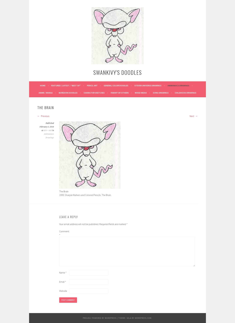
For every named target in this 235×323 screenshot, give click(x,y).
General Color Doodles (116, 85)
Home (42, 85)
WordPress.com (143, 318)
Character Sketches (94, 92)
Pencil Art (92, 85)
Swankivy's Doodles (117, 72)
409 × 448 (48, 130)
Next (194, 116)
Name (63, 272)
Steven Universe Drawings (147, 85)
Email (62, 281)
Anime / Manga (46, 92)
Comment (64, 233)
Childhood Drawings (185, 92)
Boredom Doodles (68, 92)
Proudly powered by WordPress (99, 318)
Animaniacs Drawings (178, 85)
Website (63, 290)
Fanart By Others (120, 92)
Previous (43, 116)
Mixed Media (141, 92)
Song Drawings (161, 92)
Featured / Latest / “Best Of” (66, 85)
